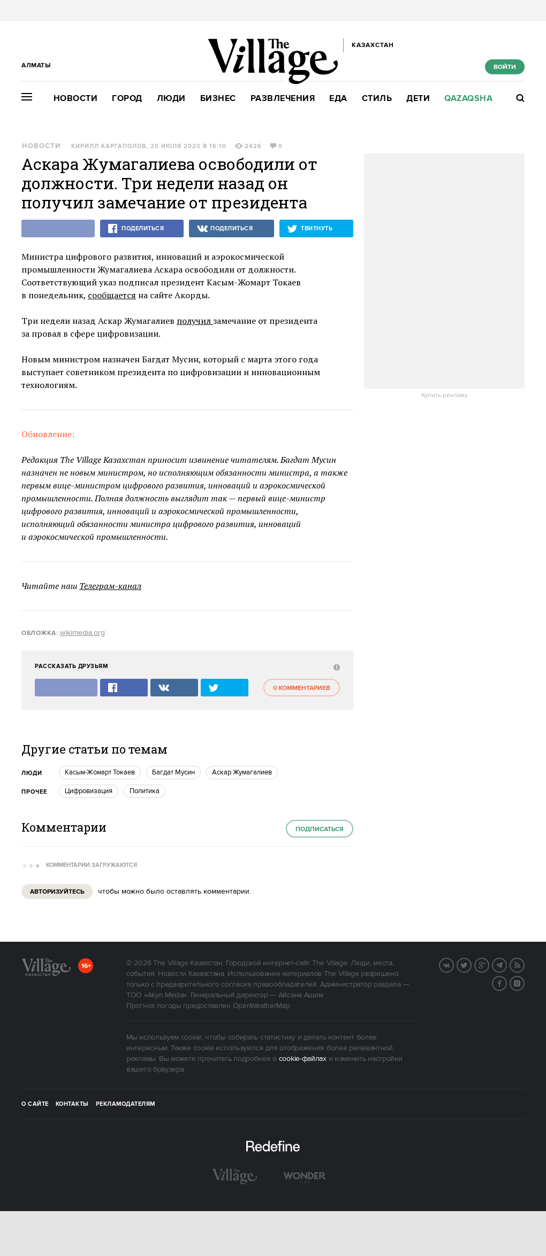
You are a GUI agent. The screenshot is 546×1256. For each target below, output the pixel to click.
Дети (418, 98)
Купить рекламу (444, 395)
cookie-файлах (303, 1059)
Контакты (72, 1104)
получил (195, 321)
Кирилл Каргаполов (108, 146)
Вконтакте (453, 964)
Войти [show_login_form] (505, 67)
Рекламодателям (125, 1104)
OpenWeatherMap (261, 1006)
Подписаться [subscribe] (319, 829)
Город (127, 98)
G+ (488, 964)
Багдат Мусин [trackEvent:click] (173, 772)
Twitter (471, 964)
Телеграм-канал (110, 586)
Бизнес (218, 98)
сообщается (112, 295)
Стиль (377, 98)
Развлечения (283, 98)
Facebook (506, 982)
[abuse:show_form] (335, 666)
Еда (338, 98)
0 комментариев (301, 688)
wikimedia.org (82, 633)
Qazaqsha (468, 98)
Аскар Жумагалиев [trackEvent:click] (242, 772)
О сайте (35, 1104)
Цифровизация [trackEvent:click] (88, 791)
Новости (76, 98)
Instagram (524, 982)
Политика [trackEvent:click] (145, 791)
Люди (171, 98)
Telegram (506, 964)
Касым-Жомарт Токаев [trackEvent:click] (100, 772)
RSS (524, 964)
